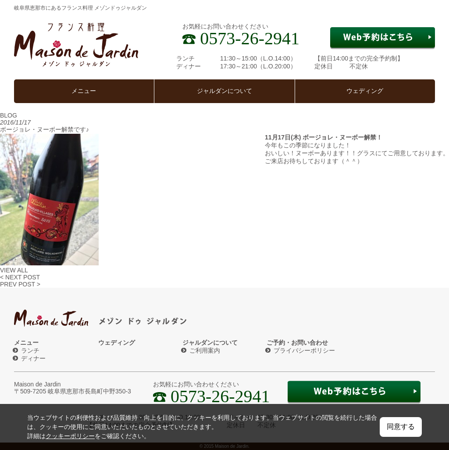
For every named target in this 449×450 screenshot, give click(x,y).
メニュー (83, 91)
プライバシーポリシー (304, 350)
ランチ (30, 350)
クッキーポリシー (70, 435)
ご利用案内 (204, 350)
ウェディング (364, 91)
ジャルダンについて (224, 91)
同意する (401, 426)
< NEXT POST (20, 277)
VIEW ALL (14, 270)
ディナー (33, 358)
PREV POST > (20, 284)
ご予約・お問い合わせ (297, 342)
